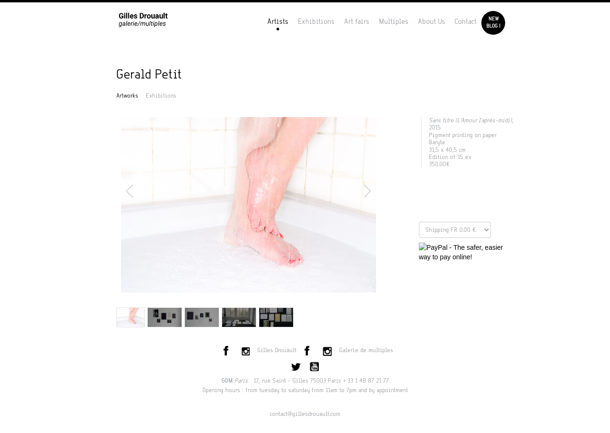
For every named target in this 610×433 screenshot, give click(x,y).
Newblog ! (493, 22)
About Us (431, 22)
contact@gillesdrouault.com (305, 414)
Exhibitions (316, 22)
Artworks (127, 95)
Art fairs (356, 22)
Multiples (393, 22)
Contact (466, 22)
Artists (277, 22)
